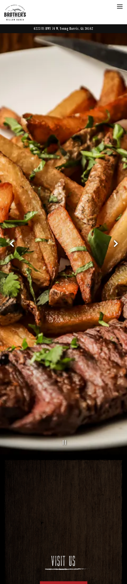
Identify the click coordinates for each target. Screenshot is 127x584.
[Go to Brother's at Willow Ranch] (63, 28)
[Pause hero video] (64, 422)
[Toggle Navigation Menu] (120, 6)
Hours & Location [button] (63, 567)
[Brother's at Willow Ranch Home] (19, 12)
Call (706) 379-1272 (63, 576)
